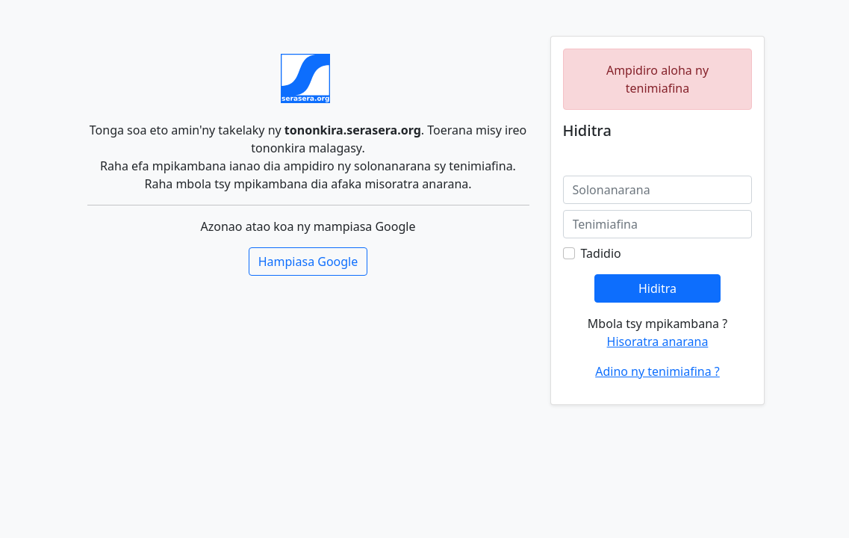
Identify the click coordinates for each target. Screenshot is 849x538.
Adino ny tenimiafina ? (657, 371)
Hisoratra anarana (658, 341)
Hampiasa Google (308, 261)
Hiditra (657, 288)
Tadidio (601, 253)
